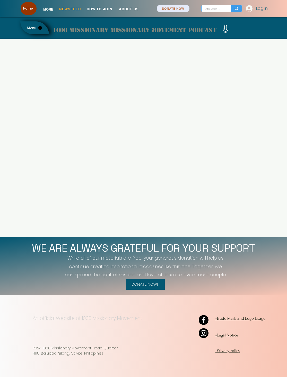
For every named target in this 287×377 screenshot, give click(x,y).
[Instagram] (203, 333)
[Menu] (34, 27)
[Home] (29, 8)
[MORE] (48, 9)
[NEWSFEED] (70, 9)
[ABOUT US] (129, 9)
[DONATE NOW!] (145, 284)
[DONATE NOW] (173, 8)
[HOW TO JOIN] (100, 9)
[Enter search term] (212, 9)
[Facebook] (203, 320)
